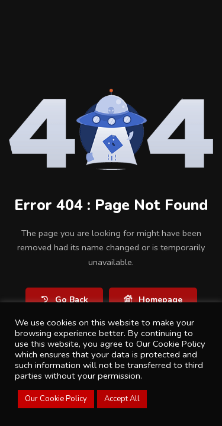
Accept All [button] (122, 398)
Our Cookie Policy (56, 398)
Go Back (64, 299)
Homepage (153, 299)
